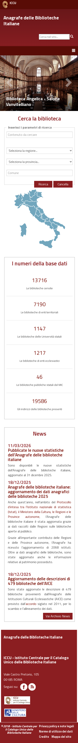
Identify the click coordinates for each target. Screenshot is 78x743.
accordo (31, 603)
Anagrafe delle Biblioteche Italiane (31, 20)
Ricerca (43, 184)
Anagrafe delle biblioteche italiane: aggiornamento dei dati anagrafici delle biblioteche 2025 (39, 491)
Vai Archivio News (58, 616)
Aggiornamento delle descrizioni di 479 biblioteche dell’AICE (39, 581)
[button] (10, 83)
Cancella (63, 184)
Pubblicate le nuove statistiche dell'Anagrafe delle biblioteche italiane (36, 455)
